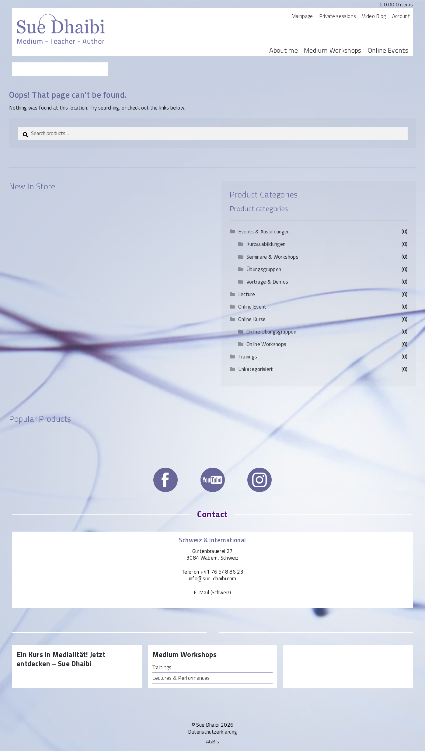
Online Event (252, 307)
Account (401, 16)
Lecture (246, 294)
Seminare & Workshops (272, 257)
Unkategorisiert (255, 369)
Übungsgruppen (263, 269)
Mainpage (302, 16)
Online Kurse (252, 319)
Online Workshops (266, 344)
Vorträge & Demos (267, 282)
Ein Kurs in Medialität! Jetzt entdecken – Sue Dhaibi (61, 659)
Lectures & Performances (181, 678)
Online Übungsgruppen (271, 332)
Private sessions (337, 16)
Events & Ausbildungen (264, 232)
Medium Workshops (332, 50)
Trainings (162, 667)
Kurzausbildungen (265, 244)
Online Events (388, 50)
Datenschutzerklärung (212, 732)
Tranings (247, 357)
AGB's (212, 742)
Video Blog (374, 16)
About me (283, 50)
